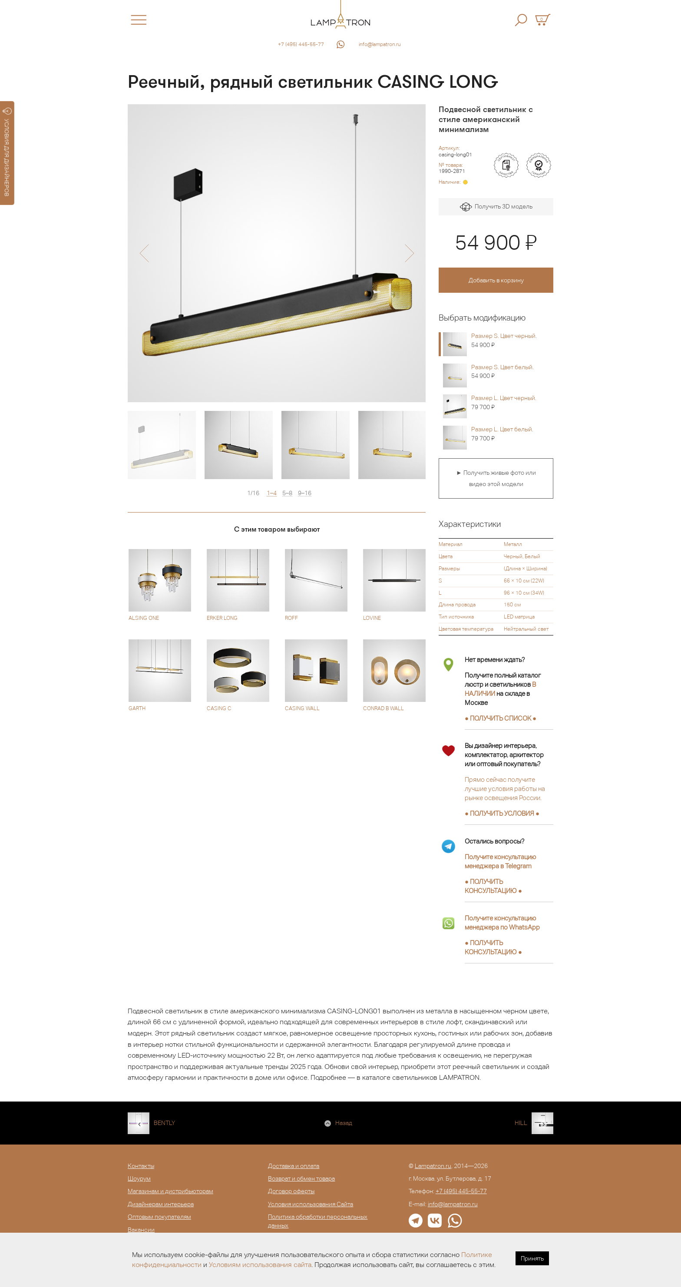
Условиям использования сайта (260, 1265)
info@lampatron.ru (380, 44)
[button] (144, 253)
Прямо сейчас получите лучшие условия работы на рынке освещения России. (505, 788)
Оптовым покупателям (159, 1216)
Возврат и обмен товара (301, 1178)
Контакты (141, 1165)
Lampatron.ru (433, 1165)
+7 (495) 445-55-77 (301, 44)
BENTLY (164, 1122)
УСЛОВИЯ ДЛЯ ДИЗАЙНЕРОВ (7, 152)
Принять (532, 1258)
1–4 (272, 493)
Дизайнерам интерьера (161, 1204)
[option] (277, 253)
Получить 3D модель (496, 207)
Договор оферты (291, 1191)
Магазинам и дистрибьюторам (170, 1191)
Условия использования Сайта (310, 1204)
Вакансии (141, 1229)
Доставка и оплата (293, 1165)
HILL (521, 1122)
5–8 (287, 493)
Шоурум (139, 1178)
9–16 (304, 493)
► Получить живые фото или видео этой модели (496, 478)
